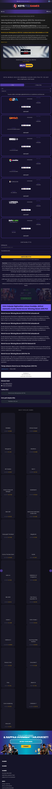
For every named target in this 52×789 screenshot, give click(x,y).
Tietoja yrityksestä (7, 775)
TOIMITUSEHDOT (6, 781)
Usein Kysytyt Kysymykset (8, 766)
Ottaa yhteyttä (6, 773)
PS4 (12, 85)
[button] (1, 560)
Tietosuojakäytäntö (7, 779)
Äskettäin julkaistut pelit (8, 764)
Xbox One (39, 85)
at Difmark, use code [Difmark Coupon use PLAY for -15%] (24, 1)
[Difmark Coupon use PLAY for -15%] (26, 289)
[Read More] (26, 42)
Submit (26, 736)
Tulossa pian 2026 (6, 762)
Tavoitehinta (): (5, 251)
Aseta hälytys (26, 257)
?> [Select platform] (26, 89)
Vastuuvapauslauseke (8, 777)
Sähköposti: (4, 245)
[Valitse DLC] (26, 91)
